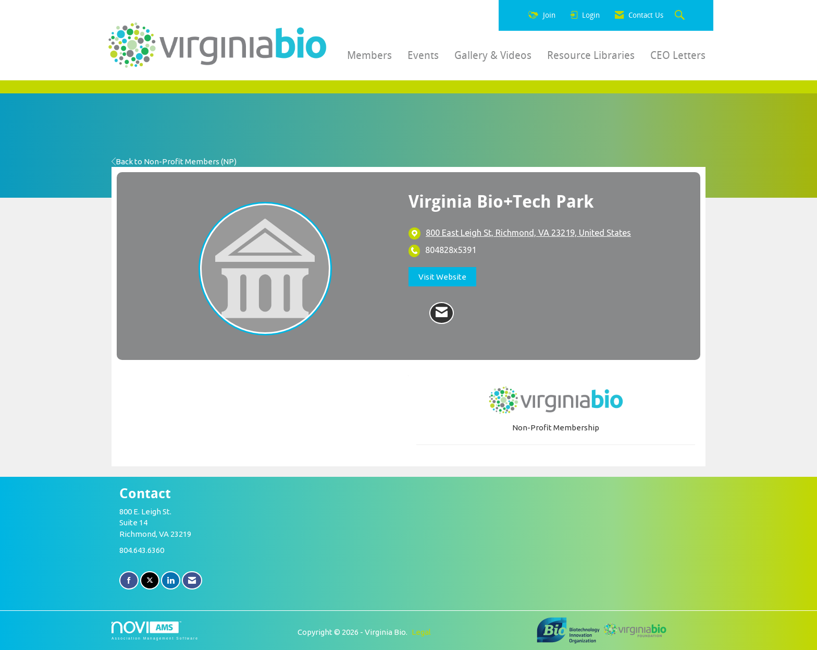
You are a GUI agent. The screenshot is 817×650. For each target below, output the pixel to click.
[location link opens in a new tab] (528, 233)
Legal (421, 632)
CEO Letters (677, 55)
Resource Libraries (591, 55)
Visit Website (442, 276)
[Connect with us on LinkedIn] (170, 580)
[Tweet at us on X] (149, 580)
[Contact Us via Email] (192, 580)
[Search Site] (681, 15)
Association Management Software (155, 630)
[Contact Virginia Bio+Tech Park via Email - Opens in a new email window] (441, 313)
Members (369, 55)
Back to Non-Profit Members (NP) (174, 161)
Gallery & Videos (492, 55)
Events (423, 55)
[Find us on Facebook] (129, 580)
